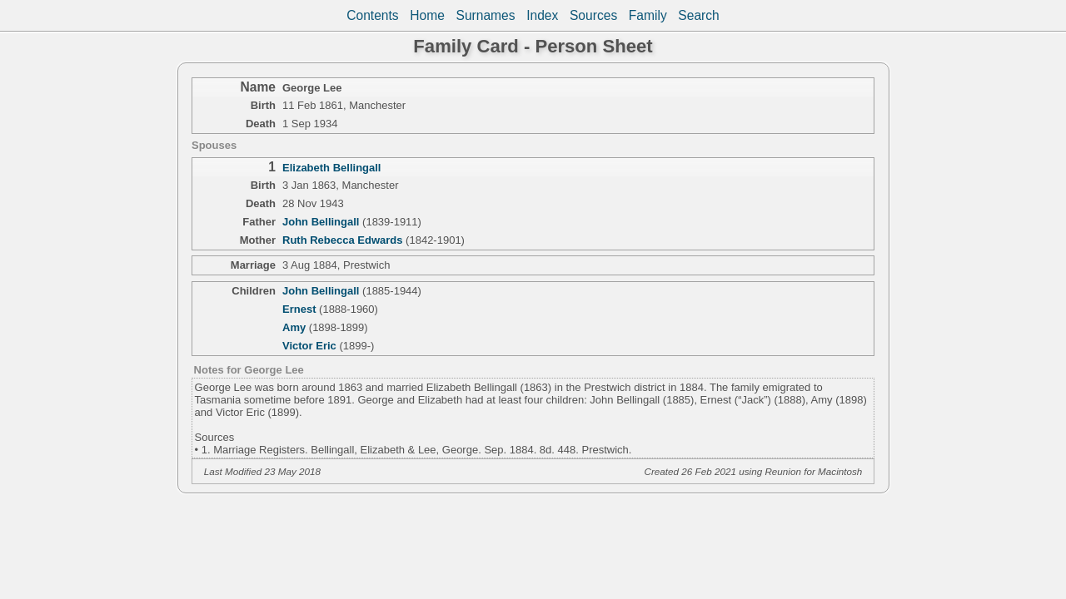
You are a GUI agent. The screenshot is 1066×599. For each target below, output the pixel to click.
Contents (372, 15)
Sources (593, 15)
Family (648, 15)
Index (542, 15)
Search (698, 15)
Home (427, 15)
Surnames (485, 15)
